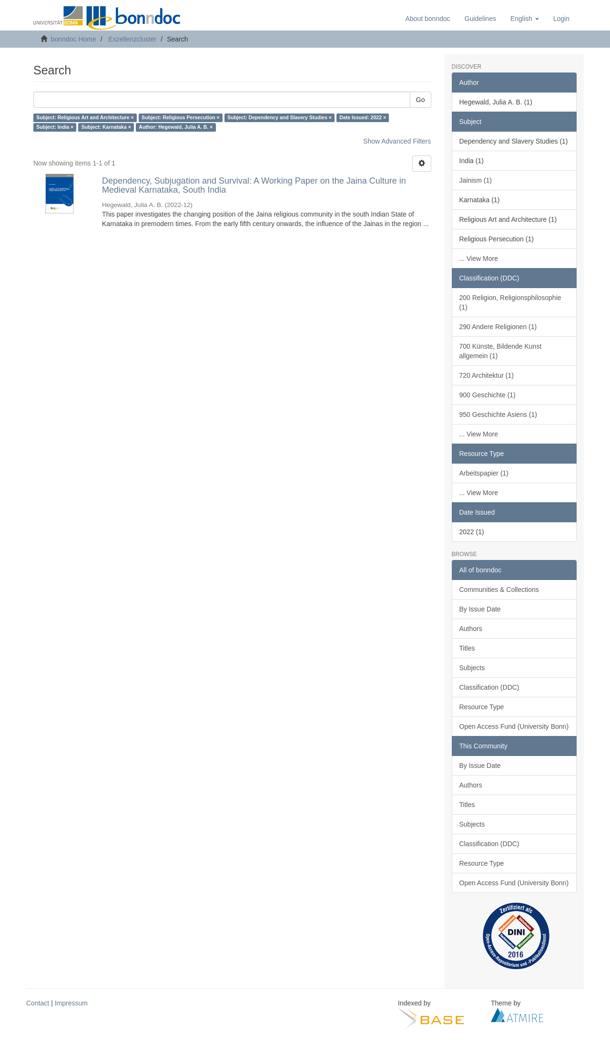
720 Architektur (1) (486, 375)
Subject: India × (54, 127)
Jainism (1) (475, 180)
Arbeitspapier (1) (484, 473)
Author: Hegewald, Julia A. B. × (176, 127)
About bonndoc (428, 18)
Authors (470, 628)
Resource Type (481, 707)
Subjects (472, 668)
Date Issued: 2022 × (362, 118)
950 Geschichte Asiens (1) (498, 414)
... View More (478, 258)
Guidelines (480, 18)
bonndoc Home (73, 39)
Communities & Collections (499, 589)
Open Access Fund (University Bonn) (514, 726)
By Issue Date (480, 609)
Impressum (71, 1003)
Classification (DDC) (489, 687)
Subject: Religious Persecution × (181, 118)
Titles (467, 648)
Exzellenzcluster (132, 39)
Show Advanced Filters (397, 141)
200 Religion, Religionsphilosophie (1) (510, 302)
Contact (37, 1003)
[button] (524, 19)
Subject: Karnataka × (106, 127)
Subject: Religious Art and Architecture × (84, 118)
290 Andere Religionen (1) (498, 327)
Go (420, 100)
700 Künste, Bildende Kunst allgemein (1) (500, 351)
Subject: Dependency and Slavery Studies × (279, 118)
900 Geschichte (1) (487, 395)
